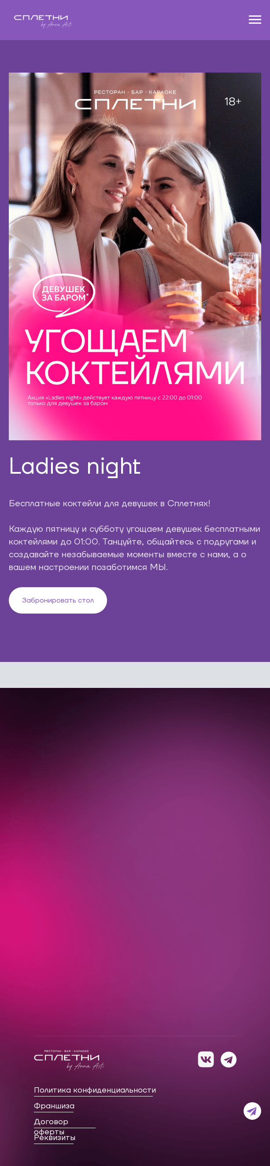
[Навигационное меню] (255, 19)
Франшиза (54, 1106)
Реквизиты (54, 1138)
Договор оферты (51, 1127)
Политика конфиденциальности (95, 1090)
